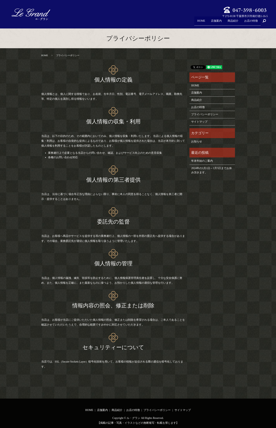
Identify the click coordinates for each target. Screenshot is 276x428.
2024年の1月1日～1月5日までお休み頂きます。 (211, 170)
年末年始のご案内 (202, 160)
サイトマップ (199, 121)
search (266, 22)
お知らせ (196, 141)
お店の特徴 (250, 22)
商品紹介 (231, 22)
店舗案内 (213, 22)
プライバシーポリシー (204, 114)
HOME (197, 22)
